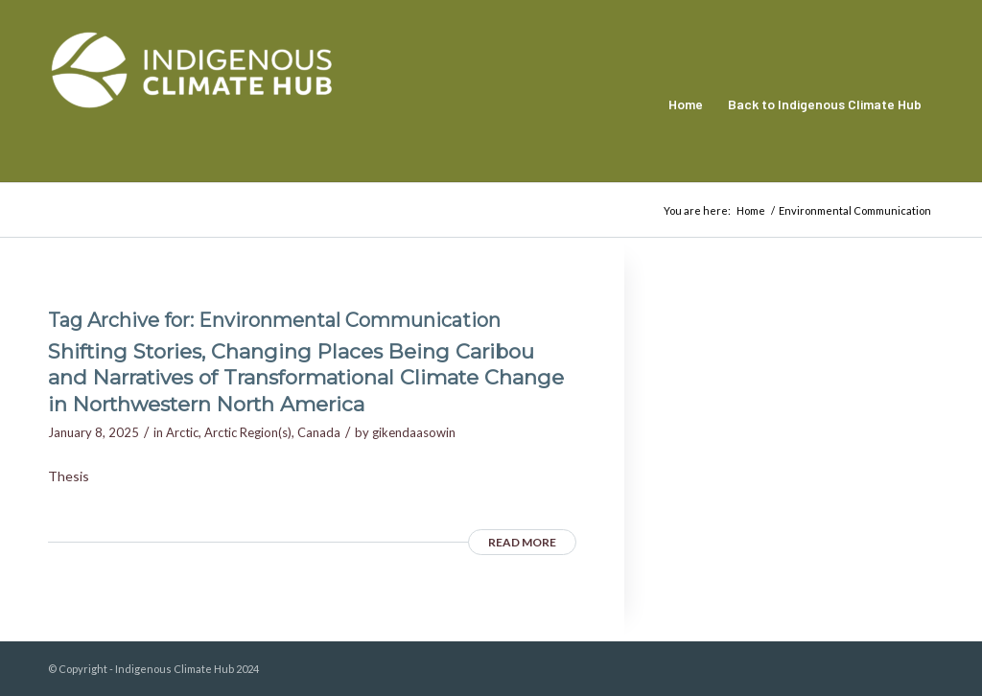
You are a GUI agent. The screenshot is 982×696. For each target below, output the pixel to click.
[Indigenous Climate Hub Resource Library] (192, 104)
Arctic (182, 432)
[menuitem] (685, 104)
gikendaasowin (414, 432)
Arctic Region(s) (248, 432)
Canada (318, 432)
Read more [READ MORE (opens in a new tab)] (522, 542)
